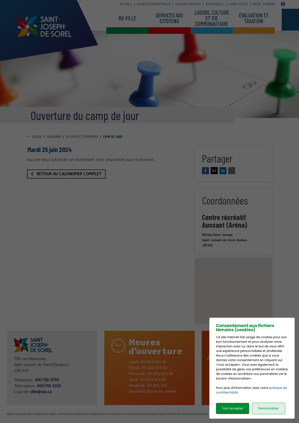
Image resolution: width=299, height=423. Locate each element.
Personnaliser (268, 413)
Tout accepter (232, 413)
